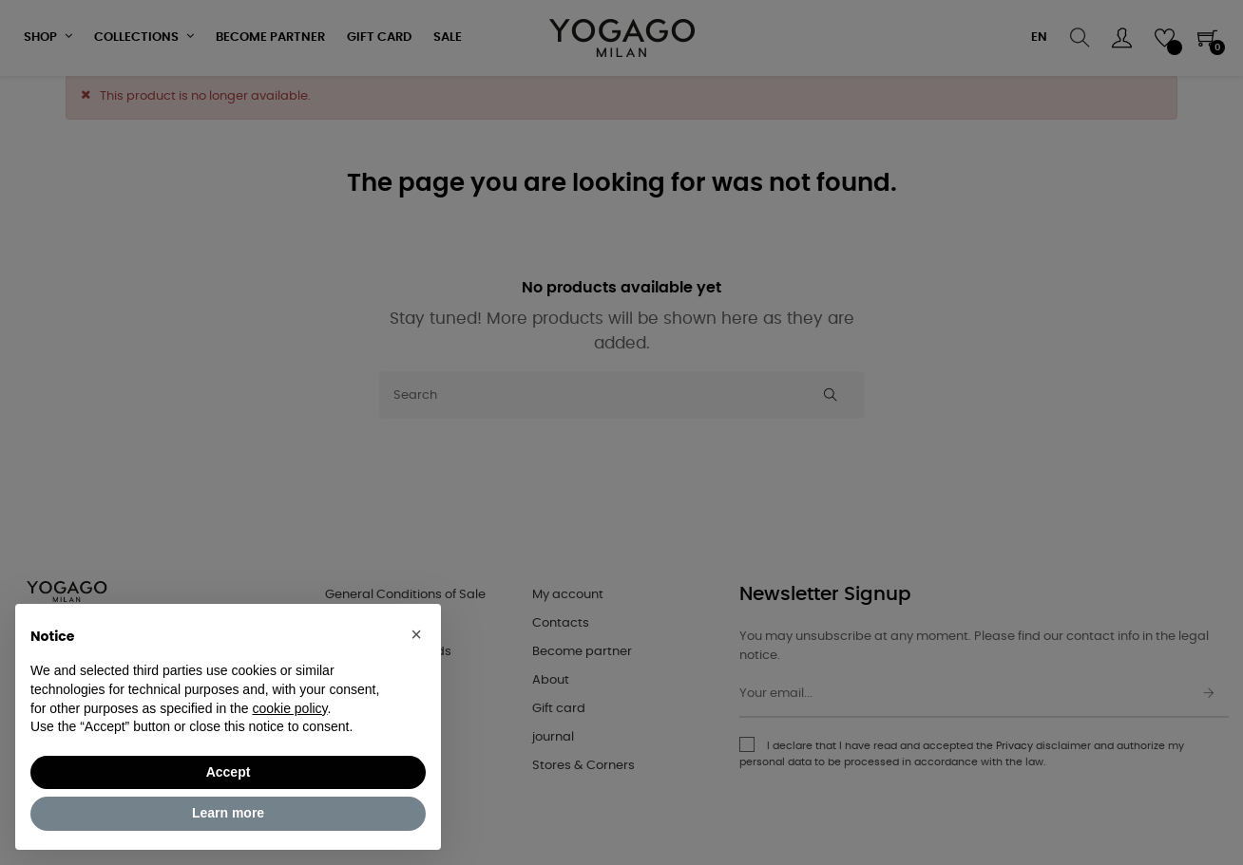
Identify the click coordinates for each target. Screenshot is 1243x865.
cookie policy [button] (289, 708)
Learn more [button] (228, 812)
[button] (416, 634)
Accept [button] (228, 772)
